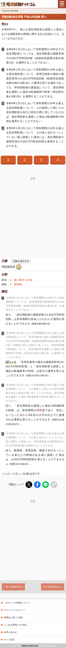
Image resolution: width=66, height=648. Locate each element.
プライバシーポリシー (14, 610)
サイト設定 (9, 639)
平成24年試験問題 (9, 11)
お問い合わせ (10, 632)
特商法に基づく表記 (13, 617)
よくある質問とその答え (15, 625)
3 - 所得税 (16, 284)
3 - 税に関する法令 (21, 279)
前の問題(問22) (14, 586)
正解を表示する (21, 261)
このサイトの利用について (17, 603)
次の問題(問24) (51, 586)
